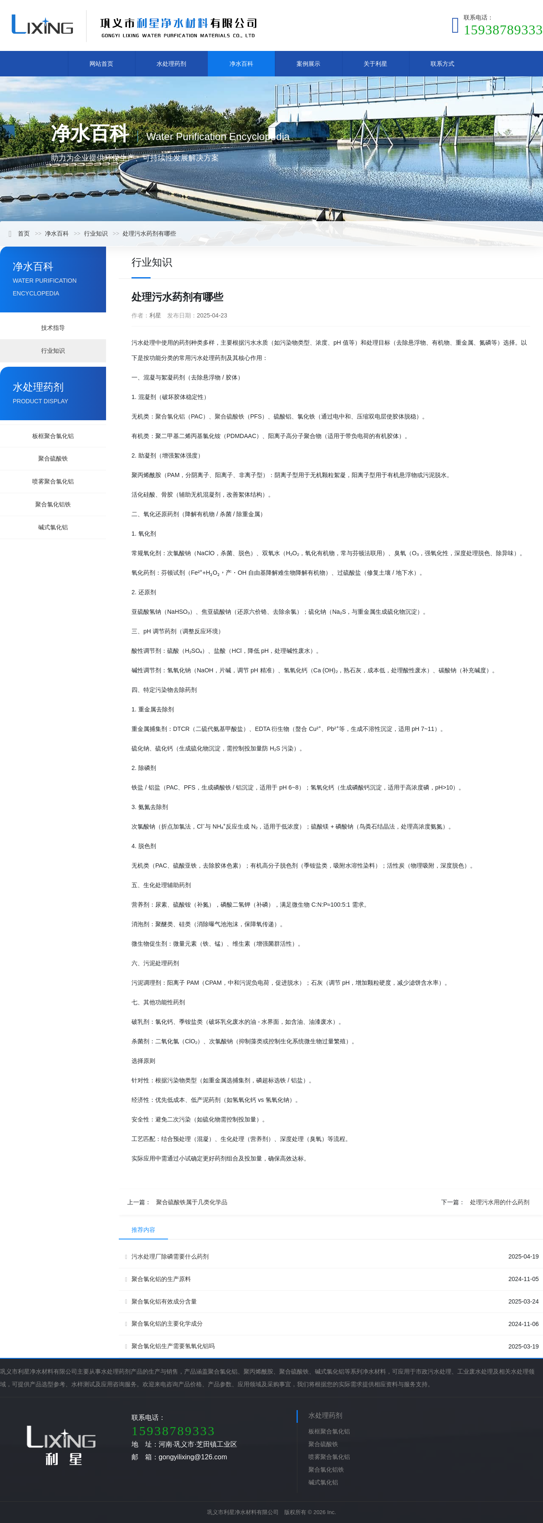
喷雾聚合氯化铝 (53, 481)
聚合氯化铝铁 (53, 504)
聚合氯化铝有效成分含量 (161, 1301)
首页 (19, 233)
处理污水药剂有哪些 (149, 233)
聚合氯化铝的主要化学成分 (164, 1323)
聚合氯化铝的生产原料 (158, 1279)
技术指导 (53, 327)
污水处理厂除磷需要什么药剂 (167, 1256)
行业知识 (96, 233)
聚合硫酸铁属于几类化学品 (191, 1202)
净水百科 (241, 63)
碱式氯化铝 (53, 527)
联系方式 (442, 63)
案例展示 (308, 63)
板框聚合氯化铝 (53, 436)
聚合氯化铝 (170, 416)
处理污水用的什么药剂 (499, 1202)
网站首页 (101, 63)
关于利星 (375, 63)
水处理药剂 (171, 63)
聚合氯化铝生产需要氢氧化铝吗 (170, 1346)
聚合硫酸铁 (53, 458)
